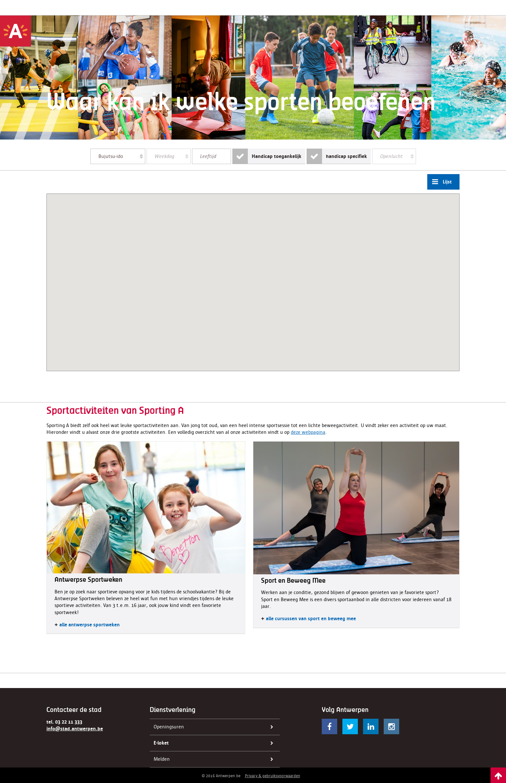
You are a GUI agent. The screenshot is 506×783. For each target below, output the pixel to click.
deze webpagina (308, 432)
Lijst (439, 182)
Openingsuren (215, 727)
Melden (215, 759)
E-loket (215, 743)
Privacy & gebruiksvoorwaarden (272, 775)
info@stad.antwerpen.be (74, 729)
